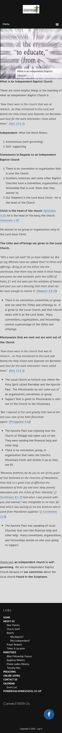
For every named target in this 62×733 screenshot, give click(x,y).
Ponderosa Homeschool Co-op (22, 691)
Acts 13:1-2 (17, 123)
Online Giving (11, 675)
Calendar (9, 683)
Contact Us (10, 679)
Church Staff (13, 629)
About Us (9, 621)
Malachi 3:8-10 (47, 291)
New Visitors (13, 625)
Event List (12, 687)
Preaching (9, 671)
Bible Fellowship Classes (19, 656)
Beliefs (10, 632)
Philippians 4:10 (20, 422)
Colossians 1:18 (9, 220)
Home (6, 617)
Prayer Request (14, 644)
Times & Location (16, 648)
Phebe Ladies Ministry (18, 664)
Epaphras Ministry (16, 660)
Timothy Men (13, 667)
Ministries (9, 652)
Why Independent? (20, 640)
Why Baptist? (17, 636)
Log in (39, 729)
